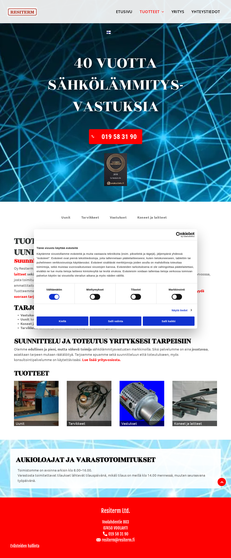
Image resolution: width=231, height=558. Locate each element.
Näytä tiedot (179, 310)
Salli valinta (115, 321)
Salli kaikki (169, 321)
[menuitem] (124, 11)
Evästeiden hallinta (24, 545)
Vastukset (129, 423)
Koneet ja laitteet (188, 423)
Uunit (20, 423)
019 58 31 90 (118, 533)
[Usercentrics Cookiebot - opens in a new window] (179, 234)
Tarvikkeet (77, 423)
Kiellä (62, 321)
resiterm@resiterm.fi (118, 539)
